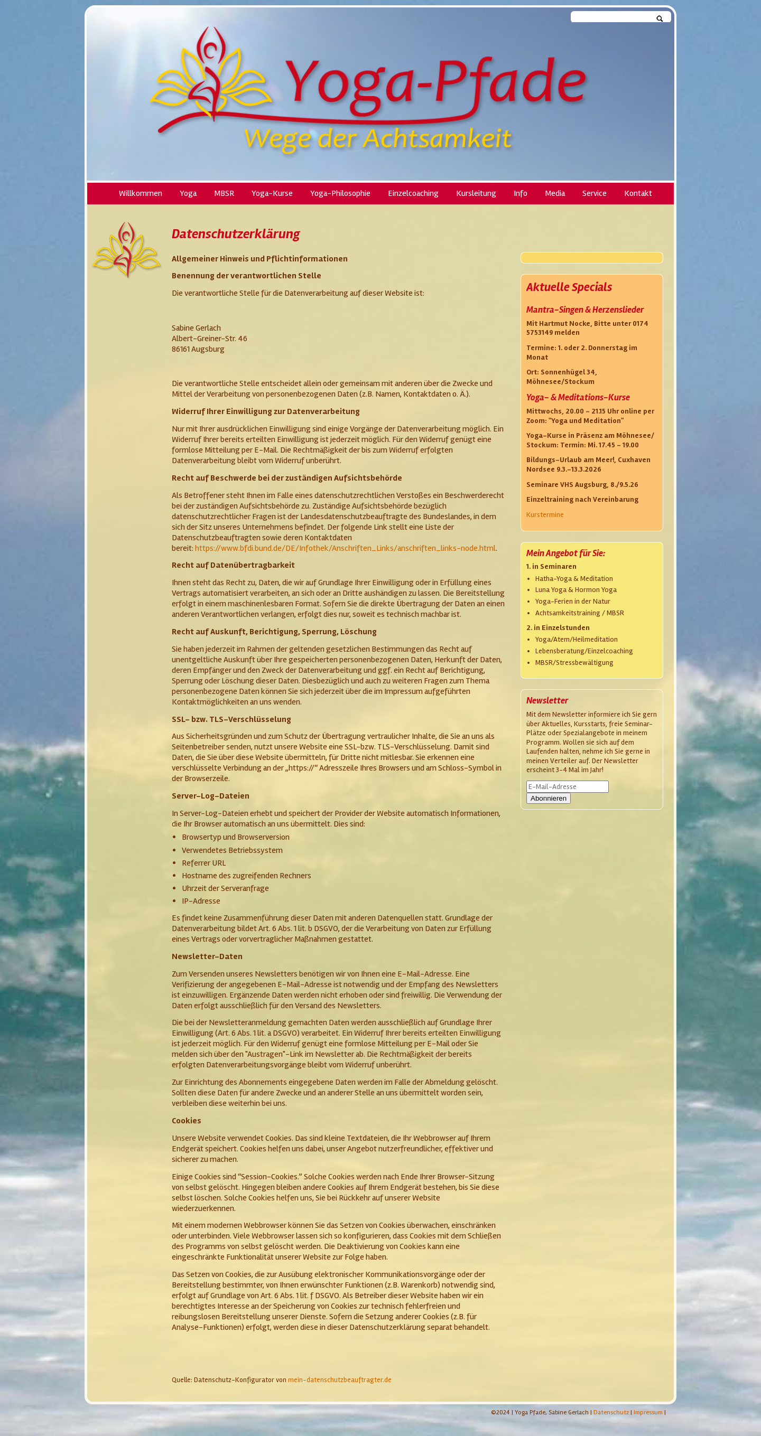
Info (520, 194)
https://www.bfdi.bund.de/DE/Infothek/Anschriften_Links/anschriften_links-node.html (345, 548)
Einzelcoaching (413, 194)
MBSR (224, 194)
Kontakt (638, 194)
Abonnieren (549, 798)
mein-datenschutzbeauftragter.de (340, 1380)
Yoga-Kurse (272, 194)
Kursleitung (476, 194)
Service (594, 194)
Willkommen (140, 194)
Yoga (188, 194)
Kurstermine (545, 514)
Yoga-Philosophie (340, 194)
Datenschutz (611, 1412)
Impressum (648, 1412)
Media (555, 194)
